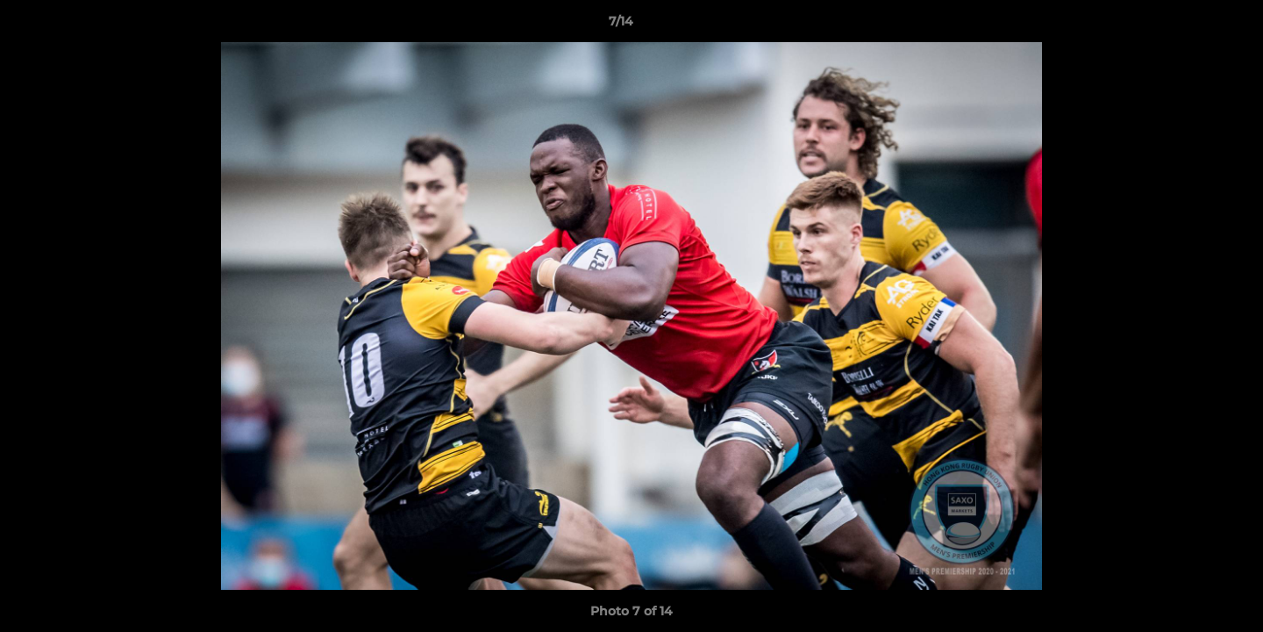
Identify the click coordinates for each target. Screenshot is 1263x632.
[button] (1189, 25)
